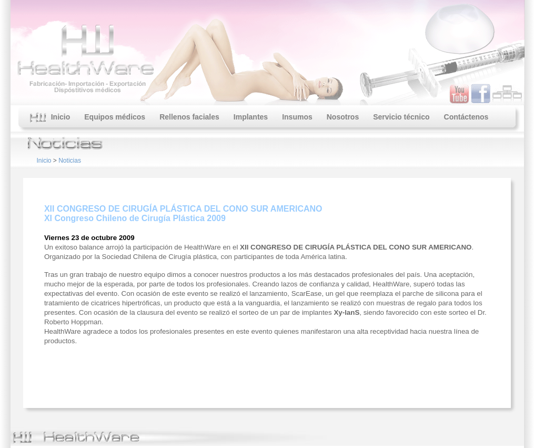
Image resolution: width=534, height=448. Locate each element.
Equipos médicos (114, 117)
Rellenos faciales (189, 117)
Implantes (251, 117)
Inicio (50, 118)
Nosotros (343, 117)
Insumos (297, 117)
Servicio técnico (401, 117)
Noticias (69, 160)
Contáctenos (466, 117)
